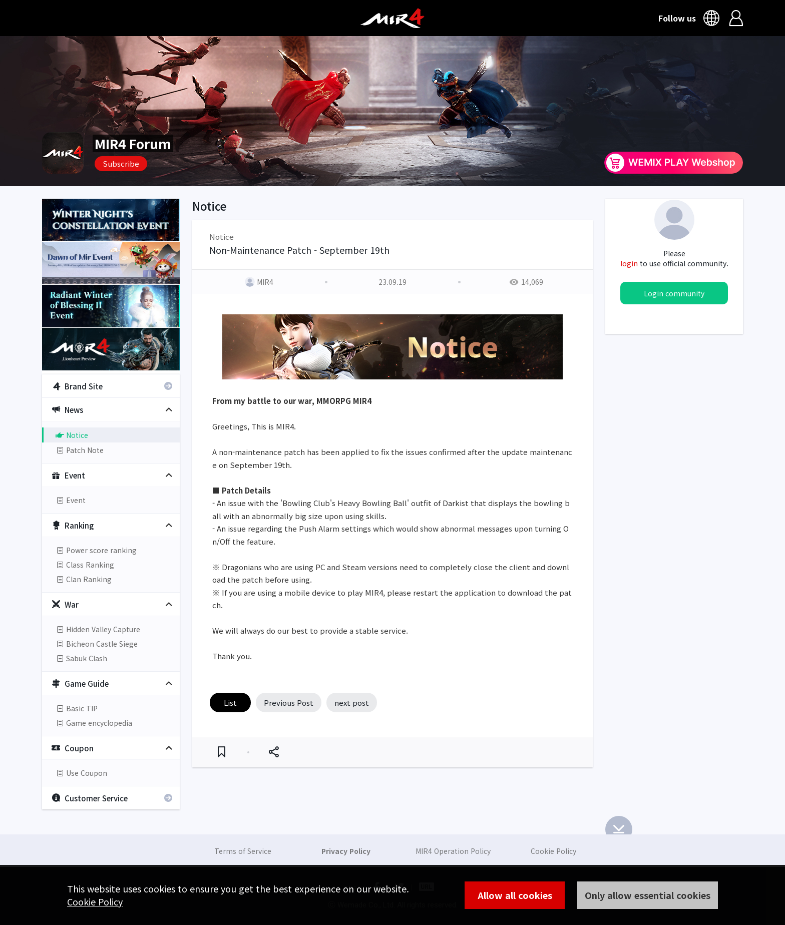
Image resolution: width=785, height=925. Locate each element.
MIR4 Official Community (392, 18)
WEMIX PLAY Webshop (673, 163)
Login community (674, 293)
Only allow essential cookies (647, 894)
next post (351, 702)
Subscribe (121, 163)
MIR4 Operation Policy (453, 851)
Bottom (618, 829)
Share (273, 752)
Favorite (221, 752)
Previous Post (288, 702)
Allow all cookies (515, 894)
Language (712, 18)
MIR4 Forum (133, 143)
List (230, 702)
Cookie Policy (95, 901)
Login (736, 18)
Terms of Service (242, 851)
